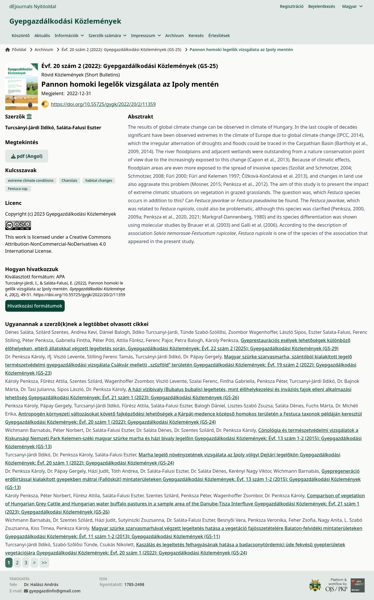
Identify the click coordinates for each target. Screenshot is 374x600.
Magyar (352, 6)
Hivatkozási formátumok (35, 306)
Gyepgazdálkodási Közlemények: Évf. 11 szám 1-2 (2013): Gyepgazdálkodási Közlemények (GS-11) (112, 536)
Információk (69, 35)
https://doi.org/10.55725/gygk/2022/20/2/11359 (98, 104)
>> (44, 562)
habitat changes (98, 180)
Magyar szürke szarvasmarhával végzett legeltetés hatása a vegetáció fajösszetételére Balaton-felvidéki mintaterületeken (227, 528)
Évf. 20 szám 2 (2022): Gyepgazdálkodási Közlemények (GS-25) (121, 49)
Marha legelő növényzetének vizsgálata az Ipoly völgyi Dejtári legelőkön (219, 454)
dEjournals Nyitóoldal (32, 6)
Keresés (196, 35)
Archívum (174, 35)
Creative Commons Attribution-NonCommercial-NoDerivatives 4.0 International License (58, 244)
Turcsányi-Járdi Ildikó (30, 127)
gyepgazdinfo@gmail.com (54, 591)
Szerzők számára (108, 35)
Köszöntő (21, 35)
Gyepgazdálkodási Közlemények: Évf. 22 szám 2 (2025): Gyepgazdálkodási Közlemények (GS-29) (233, 348)
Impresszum (146, 35)
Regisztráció (291, 6)
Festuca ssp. (18, 188)
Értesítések (219, 35)
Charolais (69, 180)
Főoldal (16, 49)
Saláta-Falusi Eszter (79, 127)
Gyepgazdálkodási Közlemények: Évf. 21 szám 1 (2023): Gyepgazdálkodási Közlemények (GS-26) (133, 397)
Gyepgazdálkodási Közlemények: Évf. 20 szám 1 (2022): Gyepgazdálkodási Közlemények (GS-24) (110, 422)
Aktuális (42, 35)
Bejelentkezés (321, 6)
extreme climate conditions (31, 180)
